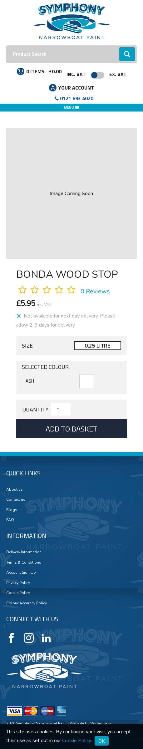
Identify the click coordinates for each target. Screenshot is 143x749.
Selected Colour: (46, 367)
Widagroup (100, 723)
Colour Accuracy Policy (26, 603)
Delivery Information (24, 552)
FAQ (10, 519)
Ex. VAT (117, 74)
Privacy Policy (18, 582)
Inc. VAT (76, 74)
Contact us (15, 499)
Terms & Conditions (23, 562)
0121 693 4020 (76, 98)
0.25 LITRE (98, 345)
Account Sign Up (21, 572)
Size (27, 345)
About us (14, 489)
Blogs (11, 509)
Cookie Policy (18, 592)
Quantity (35, 409)
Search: (6, 45)
